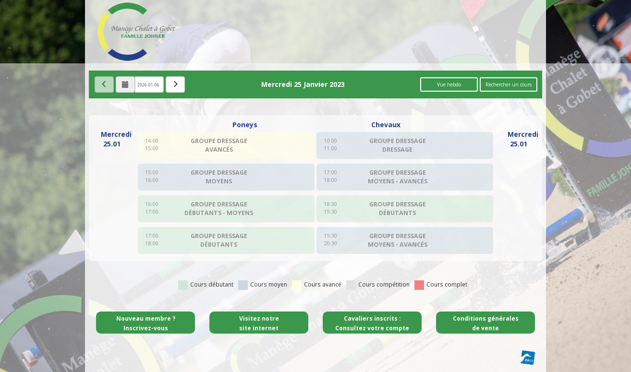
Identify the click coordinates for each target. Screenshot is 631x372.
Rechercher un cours (508, 84)
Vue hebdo (449, 84)
